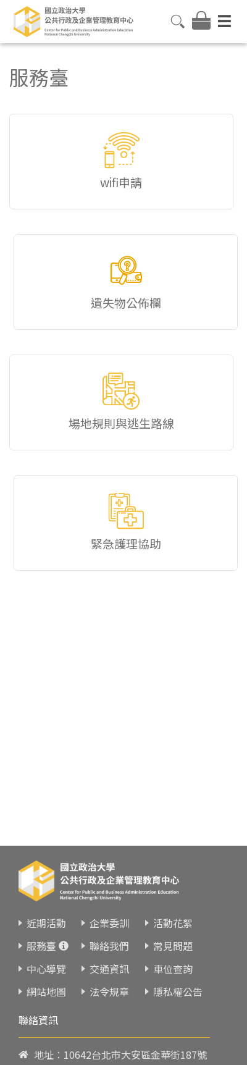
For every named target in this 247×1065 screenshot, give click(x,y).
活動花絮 (173, 923)
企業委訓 (109, 923)
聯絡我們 (109, 945)
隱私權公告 (178, 991)
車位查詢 (173, 968)
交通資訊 (109, 968)
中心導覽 (46, 968)
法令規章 (109, 991)
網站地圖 (46, 991)
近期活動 (46, 923)
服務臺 (41, 945)
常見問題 (173, 945)
